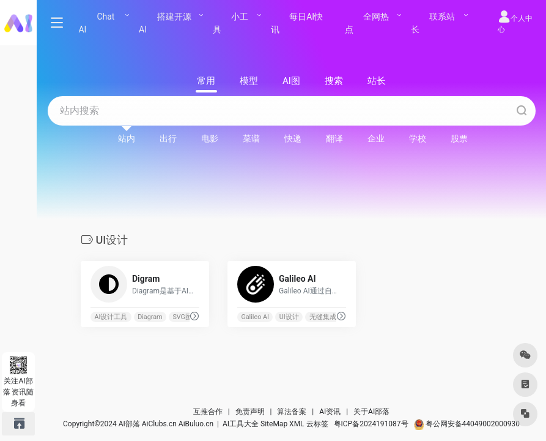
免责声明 (250, 411)
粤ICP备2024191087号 (371, 424)
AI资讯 (330, 411)
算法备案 (291, 411)
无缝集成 (322, 317)
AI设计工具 (110, 317)
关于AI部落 (371, 411)
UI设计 (288, 317)
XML (296, 424)
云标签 (317, 424)
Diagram (150, 317)
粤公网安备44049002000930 (467, 424)
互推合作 (208, 411)
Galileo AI (255, 317)
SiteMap (273, 424)
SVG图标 (185, 317)
